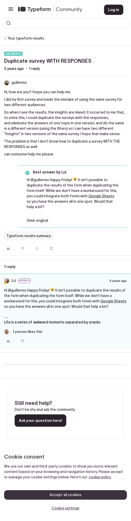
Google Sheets (101, 196)
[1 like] (23, 331)
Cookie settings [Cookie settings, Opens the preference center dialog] (65, 508)
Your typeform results (26, 38)
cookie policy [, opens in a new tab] (100, 477)
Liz (14, 280)
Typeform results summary (28, 236)
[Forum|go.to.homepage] (57, 10)
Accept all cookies (66, 495)
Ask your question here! (40, 420)
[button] (11, 11)
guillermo (19, 82)
